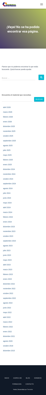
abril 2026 (7, 107)
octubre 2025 (8, 136)
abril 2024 (7, 207)
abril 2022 (7, 317)
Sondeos (37, 378)
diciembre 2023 (9, 227)
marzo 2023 (7, 270)
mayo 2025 (7, 155)
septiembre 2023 (9, 241)
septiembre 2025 (9, 141)
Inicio (7, 378)
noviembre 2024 (9, 174)
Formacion (16, 384)
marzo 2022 (7, 322)
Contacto (30, 384)
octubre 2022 (8, 293)
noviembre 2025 (9, 131)
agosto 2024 (8, 188)
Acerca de (17, 378)
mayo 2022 (7, 312)
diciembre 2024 (9, 169)
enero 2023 (7, 279)
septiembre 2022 (9, 298)
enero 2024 (7, 222)
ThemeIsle (30, 389)
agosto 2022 (8, 303)
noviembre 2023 (9, 231)
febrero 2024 (8, 217)
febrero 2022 (8, 327)
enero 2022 (7, 332)
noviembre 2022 (9, 289)
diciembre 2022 (9, 284)
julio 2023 (6, 250)
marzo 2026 (7, 112)
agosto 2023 (8, 246)
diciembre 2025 (9, 126)
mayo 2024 (7, 203)
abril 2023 (7, 265)
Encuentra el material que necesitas (16, 95)
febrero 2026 (8, 117)
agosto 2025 (8, 146)
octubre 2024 (8, 179)
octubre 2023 (8, 236)
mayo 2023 (7, 260)
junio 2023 (7, 255)
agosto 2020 (8, 341)
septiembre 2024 (9, 184)
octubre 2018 (8, 346)
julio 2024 (6, 193)
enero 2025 (7, 165)
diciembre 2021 (9, 336)
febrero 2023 (8, 274)
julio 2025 (6, 150)
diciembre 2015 (9, 351)
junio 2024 (7, 198)
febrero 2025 (8, 160)
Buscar (39, 99)
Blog (28, 378)
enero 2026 (7, 122)
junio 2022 (7, 308)
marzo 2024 (7, 212)
